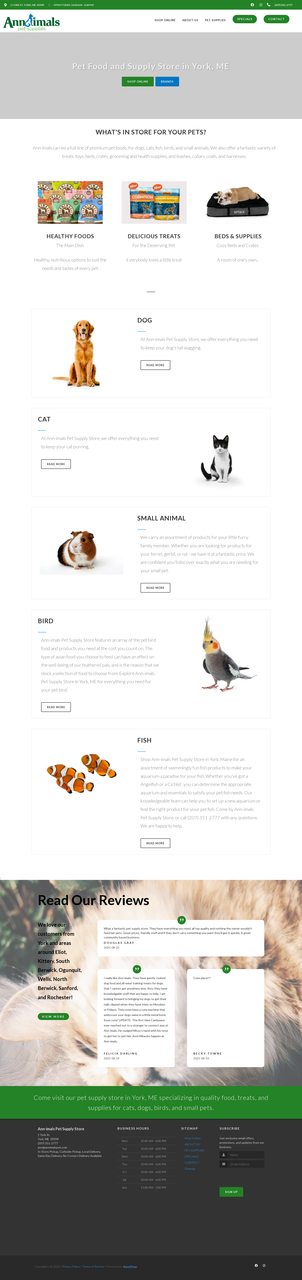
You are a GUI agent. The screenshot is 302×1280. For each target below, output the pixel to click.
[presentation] (242, 1175)
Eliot (60, 952)
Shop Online (137, 81)
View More (53, 1016)
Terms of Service (93, 1266)
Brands (167, 81)
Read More (155, 365)
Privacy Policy (71, 1266)
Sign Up (231, 1192)
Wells (44, 979)
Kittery (46, 961)
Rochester (59, 997)
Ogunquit (70, 970)
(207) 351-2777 (48, 1143)
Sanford (68, 988)
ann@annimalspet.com (52, 1147)
